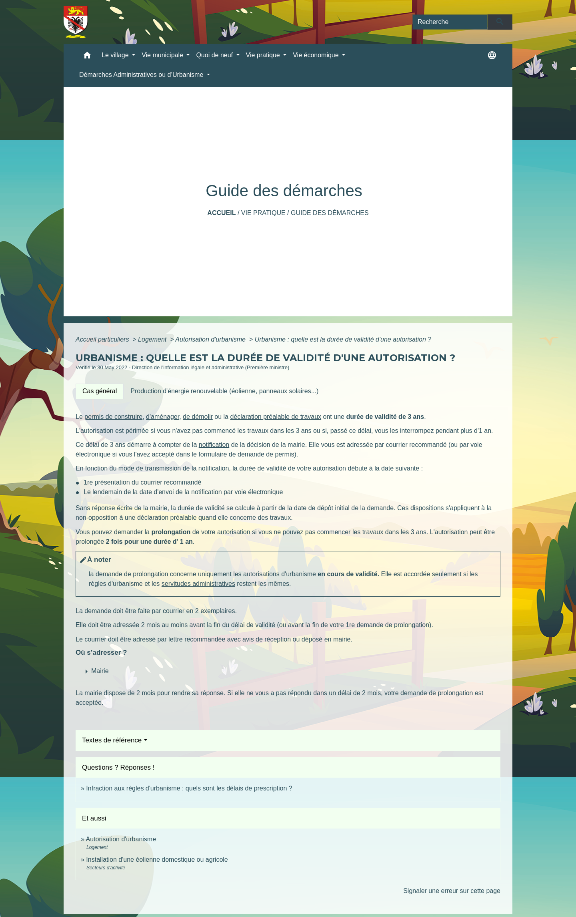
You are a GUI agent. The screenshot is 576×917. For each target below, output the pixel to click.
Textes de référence (112, 740)
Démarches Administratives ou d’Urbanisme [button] (142, 74)
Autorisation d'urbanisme (211, 339)
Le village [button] (116, 55)
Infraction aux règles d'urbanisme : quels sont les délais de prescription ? (189, 788)
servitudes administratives (198, 583)
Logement (153, 339)
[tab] (100, 391)
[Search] (450, 22)
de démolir (198, 416)
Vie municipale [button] (163, 55)
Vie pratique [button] (264, 55)
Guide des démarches (330, 212)
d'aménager (162, 416)
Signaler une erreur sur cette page (451, 890)
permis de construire (113, 416)
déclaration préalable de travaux (275, 416)
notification (214, 444)
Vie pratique (263, 212)
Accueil (221, 212)
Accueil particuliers (103, 339)
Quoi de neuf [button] (215, 55)
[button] (87, 57)
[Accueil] (76, 22)
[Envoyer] (500, 22)
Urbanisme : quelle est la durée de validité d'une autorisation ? (343, 339)
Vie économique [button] (316, 55)
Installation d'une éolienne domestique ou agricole (157, 859)
